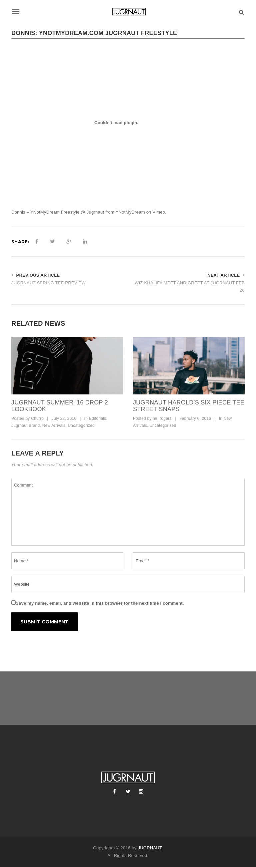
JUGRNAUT (149, 847)
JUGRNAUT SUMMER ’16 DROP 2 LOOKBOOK (59, 405)
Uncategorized (81, 425)
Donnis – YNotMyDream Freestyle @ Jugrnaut (57, 212)
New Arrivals (54, 425)
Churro (37, 418)
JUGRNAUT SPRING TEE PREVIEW (48, 282)
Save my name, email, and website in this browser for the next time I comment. (100, 603)
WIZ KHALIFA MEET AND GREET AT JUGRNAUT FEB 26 (190, 286)
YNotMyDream (130, 212)
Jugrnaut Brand (25, 425)
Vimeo (158, 212)
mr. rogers (162, 418)
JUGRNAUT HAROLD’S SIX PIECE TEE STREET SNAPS (188, 405)
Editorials (97, 418)
